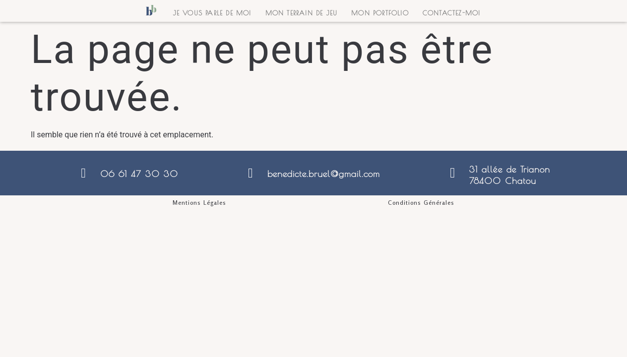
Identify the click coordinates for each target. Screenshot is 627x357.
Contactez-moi (452, 13)
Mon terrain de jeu (301, 13)
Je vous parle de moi (212, 13)
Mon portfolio (380, 13)
